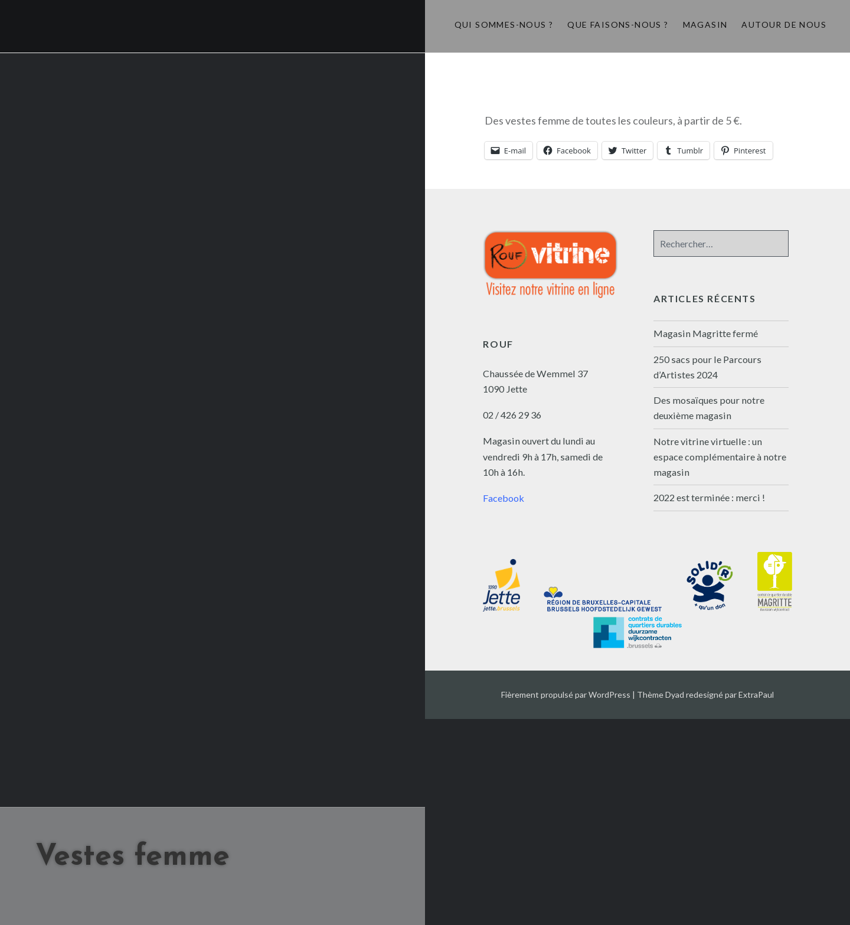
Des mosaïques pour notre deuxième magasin (708, 407)
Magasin (705, 24)
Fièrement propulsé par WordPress (565, 694)
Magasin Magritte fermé (705, 333)
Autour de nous (783, 24)
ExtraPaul (756, 694)
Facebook (503, 498)
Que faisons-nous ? (617, 24)
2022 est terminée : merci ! (709, 497)
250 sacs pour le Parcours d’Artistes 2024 (707, 367)
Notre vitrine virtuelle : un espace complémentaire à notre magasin (719, 457)
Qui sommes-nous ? (504, 24)
